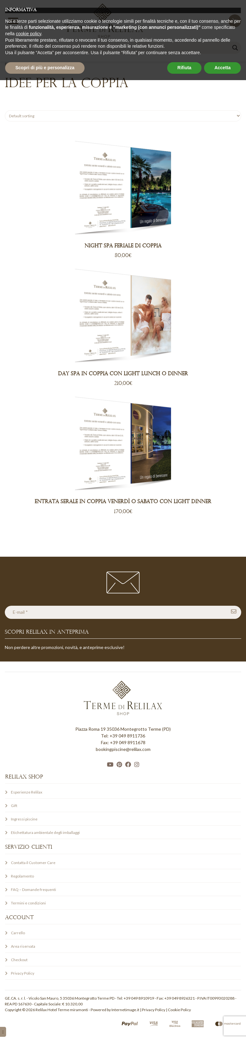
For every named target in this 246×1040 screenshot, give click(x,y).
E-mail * (20, 612)
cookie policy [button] (28, 993)
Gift (14, 805)
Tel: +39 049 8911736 (123, 735)
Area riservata (23, 946)
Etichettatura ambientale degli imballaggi (45, 832)
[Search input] (120, 47)
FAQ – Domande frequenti (33, 889)
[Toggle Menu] (13, 21)
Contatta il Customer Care (33, 862)
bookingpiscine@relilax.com (123, 749)
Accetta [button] (222, 1027)
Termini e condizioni (28, 903)
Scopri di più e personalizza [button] (44, 1027)
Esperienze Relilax (21, 64)
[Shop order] (123, 115)
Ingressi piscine (24, 819)
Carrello (18, 932)
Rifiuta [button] (184, 1027)
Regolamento (22, 876)
